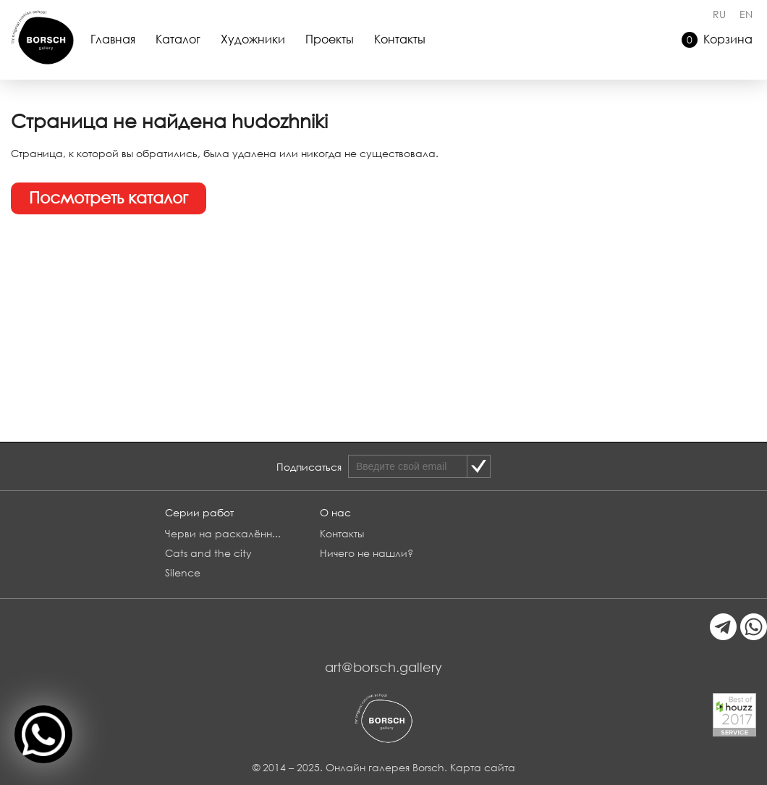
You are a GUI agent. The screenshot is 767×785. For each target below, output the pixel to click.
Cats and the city (208, 553)
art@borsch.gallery (383, 667)
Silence (182, 572)
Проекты (329, 38)
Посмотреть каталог (108, 197)
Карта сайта (482, 767)
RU (719, 14)
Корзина (717, 39)
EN (746, 14)
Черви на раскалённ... (223, 533)
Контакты (399, 38)
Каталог (178, 38)
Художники (253, 38)
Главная (112, 38)
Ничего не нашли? (366, 553)
